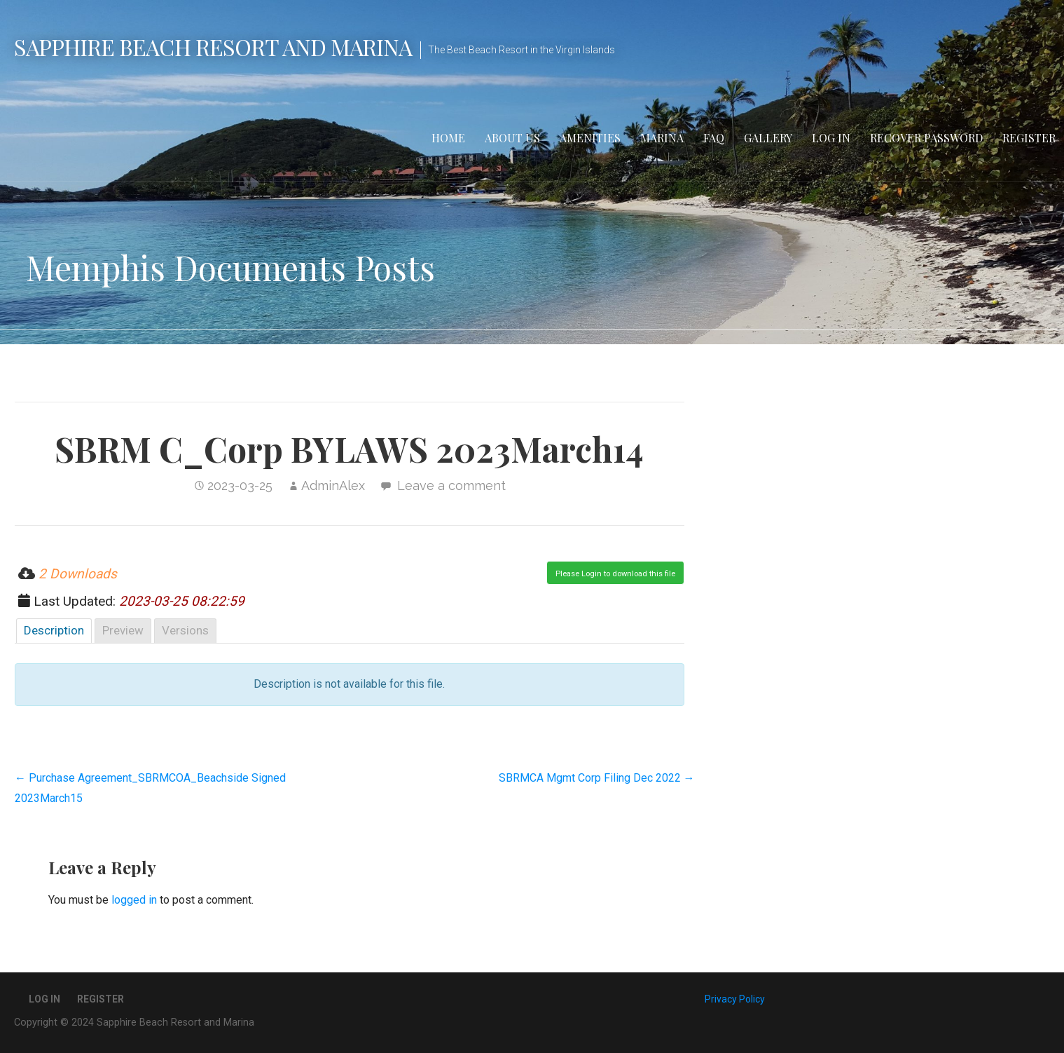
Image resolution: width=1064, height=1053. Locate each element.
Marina (662, 137)
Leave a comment (451, 485)
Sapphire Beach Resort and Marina (213, 47)
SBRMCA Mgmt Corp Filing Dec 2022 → (597, 777)
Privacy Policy (735, 999)
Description (54, 630)
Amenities (590, 137)
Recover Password (926, 137)
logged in (134, 899)
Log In (831, 137)
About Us (512, 137)
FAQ (713, 137)
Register (1029, 137)
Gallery (768, 137)
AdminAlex (333, 485)
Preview (123, 630)
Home (448, 137)
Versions (185, 630)
